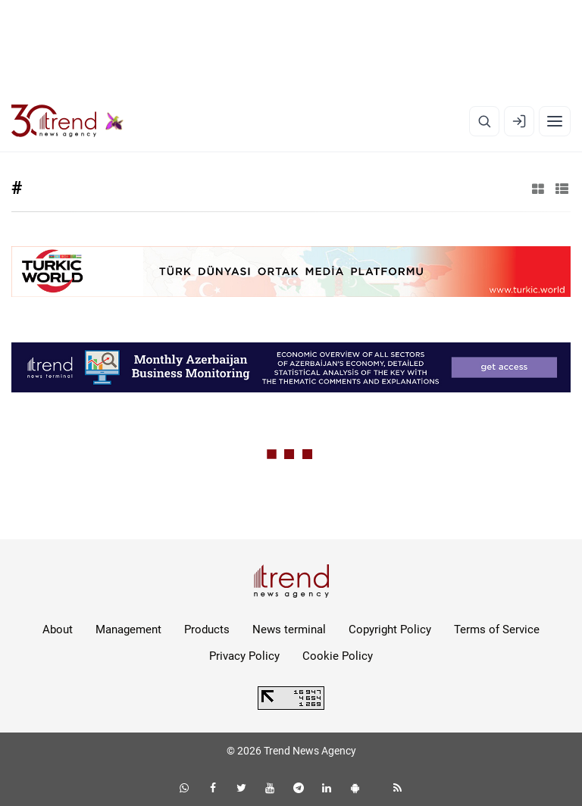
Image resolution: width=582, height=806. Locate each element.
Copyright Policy (390, 629)
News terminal (289, 629)
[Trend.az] (67, 121)
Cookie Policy (337, 656)
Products (207, 629)
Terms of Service (497, 629)
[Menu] (555, 121)
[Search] (484, 121)
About (57, 629)
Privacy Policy (244, 656)
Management (128, 629)
